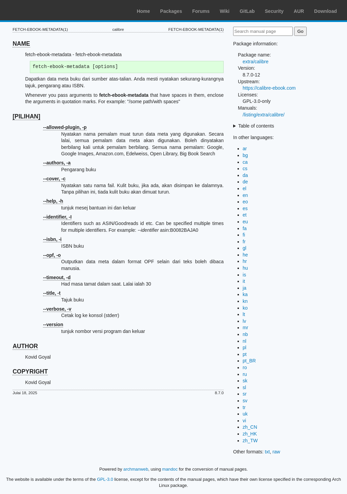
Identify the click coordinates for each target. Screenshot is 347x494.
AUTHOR (25, 346)
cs (245, 168)
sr (245, 394)
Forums (200, 11)
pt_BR (249, 360)
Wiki (225, 11)
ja (244, 288)
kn (245, 301)
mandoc (170, 469)
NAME (21, 43)
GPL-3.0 (105, 479)
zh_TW (250, 440)
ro (245, 367)
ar (245, 148)
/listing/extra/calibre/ (264, 114)
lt (244, 314)
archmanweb (135, 469)
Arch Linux (37, 10)
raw (276, 451)
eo (245, 201)
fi (244, 235)
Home (143, 11)
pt (245, 354)
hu (245, 268)
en (245, 195)
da (245, 175)
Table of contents (256, 126)
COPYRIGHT (30, 371)
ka (245, 294)
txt (267, 451)
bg (245, 155)
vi (244, 420)
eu (245, 221)
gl (244, 248)
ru (245, 374)
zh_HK (250, 433)
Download (325, 11)
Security (274, 11)
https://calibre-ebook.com (269, 88)
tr (244, 407)
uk (245, 414)
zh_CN (250, 427)
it (244, 281)
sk (245, 380)
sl (244, 387)
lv (244, 321)
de (245, 181)
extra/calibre (255, 61)
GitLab (247, 11)
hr (245, 261)
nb (245, 334)
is (244, 274)
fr (244, 241)
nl (244, 341)
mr (245, 327)
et (245, 215)
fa (245, 228)
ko (245, 308)
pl (244, 347)
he (245, 254)
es (245, 208)
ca (245, 162)
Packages (171, 11)
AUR (299, 11)
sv (245, 400)
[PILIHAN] (26, 116)
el (244, 188)
